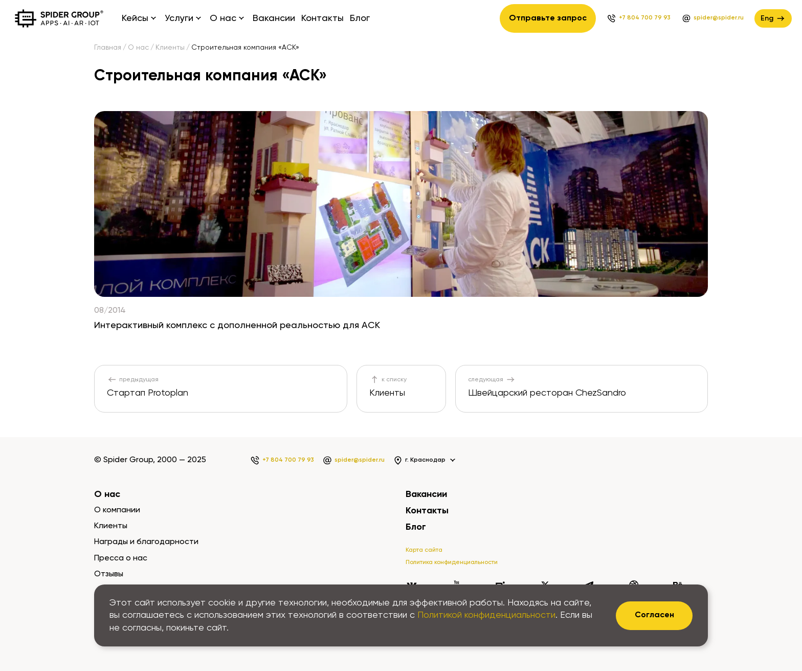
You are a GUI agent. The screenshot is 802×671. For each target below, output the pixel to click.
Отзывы (108, 574)
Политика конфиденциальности (452, 562)
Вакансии (274, 18)
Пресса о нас (120, 558)
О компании (117, 510)
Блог (360, 18)
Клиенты (170, 47)
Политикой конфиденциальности (486, 615)
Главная (107, 47)
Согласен (654, 615)
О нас (138, 47)
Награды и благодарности (146, 542)
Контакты (322, 18)
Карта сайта (424, 550)
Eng (773, 18)
